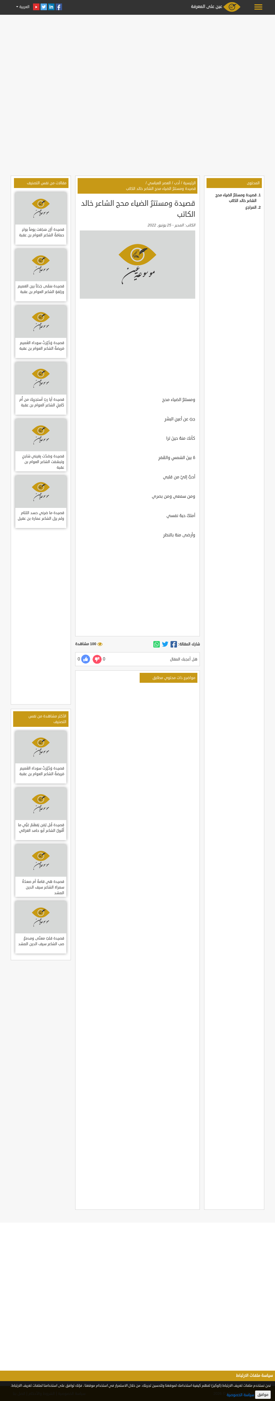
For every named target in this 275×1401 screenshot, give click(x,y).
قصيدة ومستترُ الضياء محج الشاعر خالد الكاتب (161, 188)
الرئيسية (189, 183)
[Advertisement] (137, 54)
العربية (24, 6)
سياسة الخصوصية (240, 1395)
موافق (263, 1394)
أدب (177, 183)
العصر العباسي (159, 183)
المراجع (250, 207)
